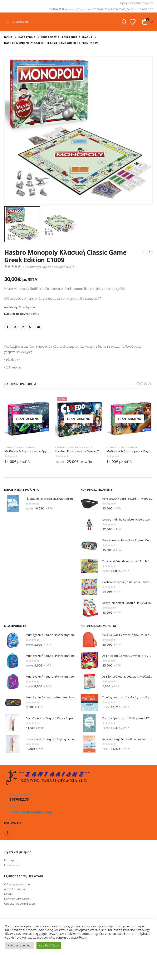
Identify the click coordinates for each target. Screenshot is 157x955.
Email (38, 326)
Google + (31, 326)
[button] (7, 21)
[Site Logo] (21, 21)
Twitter (15, 326)
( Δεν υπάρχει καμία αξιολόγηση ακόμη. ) (49, 267)
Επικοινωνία (12, 865)
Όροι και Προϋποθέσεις (19, 903)
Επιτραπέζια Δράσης (81, 447)
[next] (150, 252)
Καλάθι (8, 894)
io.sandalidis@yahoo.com (31, 812)
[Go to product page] (27, 419)
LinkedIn (23, 326)
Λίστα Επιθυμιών (15, 889)
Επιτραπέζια (11, 447)
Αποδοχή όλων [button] (49, 945)
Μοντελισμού (27, 447)
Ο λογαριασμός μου (17, 884)
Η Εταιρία (10, 860)
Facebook (7, 326)
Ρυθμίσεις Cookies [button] (20, 945)
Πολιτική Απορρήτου (17, 899)
